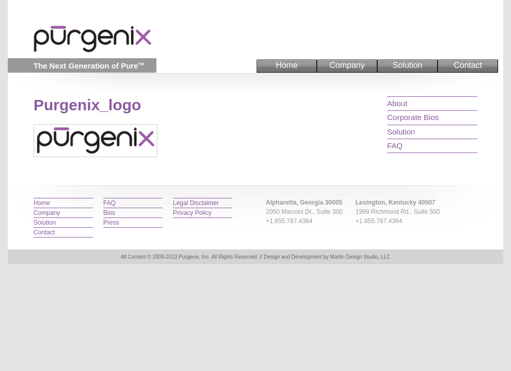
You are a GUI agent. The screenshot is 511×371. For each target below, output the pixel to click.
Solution (408, 65)
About (397, 103)
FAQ (395, 145)
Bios (109, 212)
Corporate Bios (413, 117)
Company (346, 65)
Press (111, 222)
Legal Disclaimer (196, 203)
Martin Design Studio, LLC (360, 257)
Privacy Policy (192, 212)
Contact (468, 65)
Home (287, 65)
